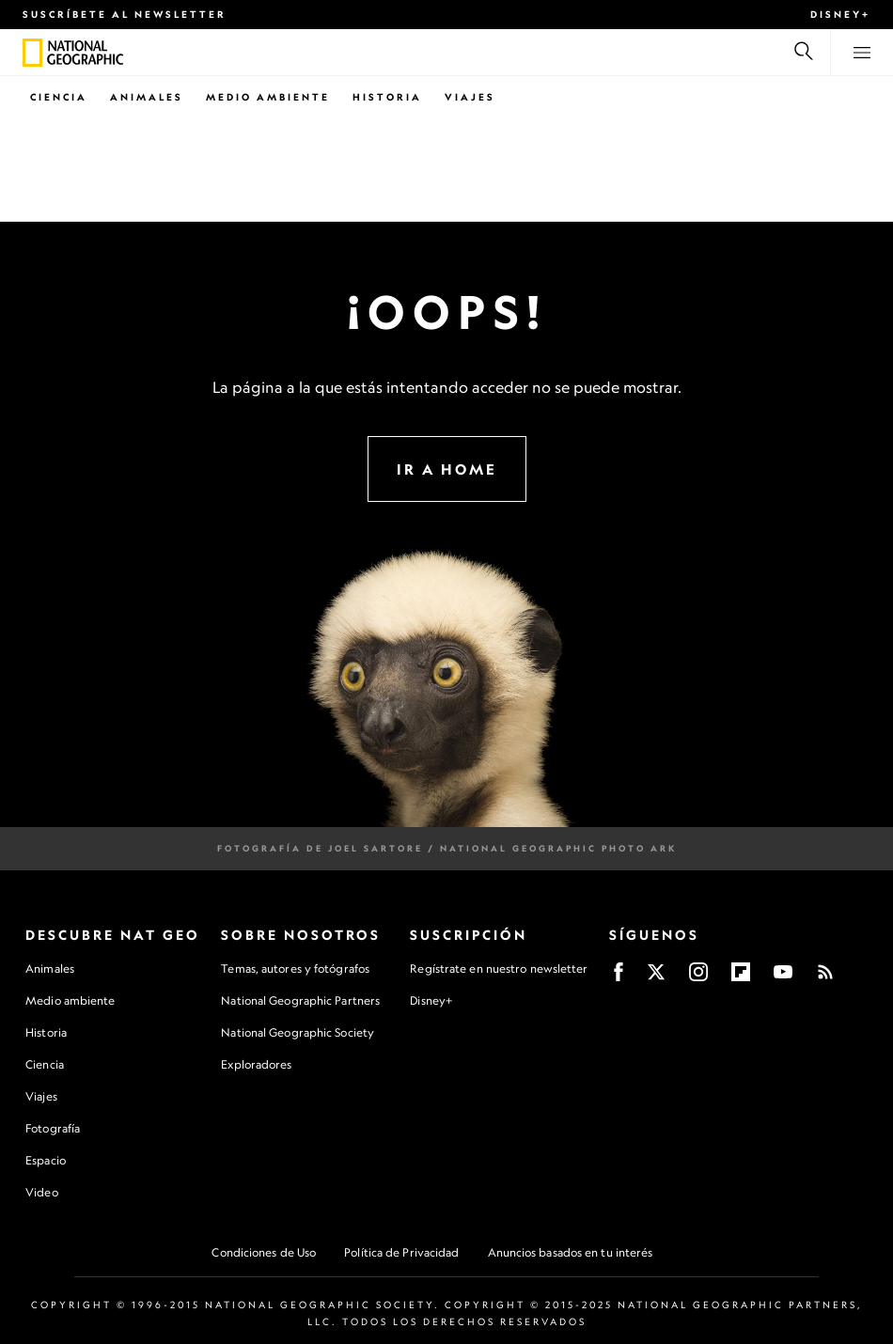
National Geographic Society (297, 1032)
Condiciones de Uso (264, 1252)
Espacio (45, 1160)
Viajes (470, 96)
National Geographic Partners (300, 1000)
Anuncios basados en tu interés (570, 1252)
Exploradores (256, 1064)
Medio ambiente (70, 1000)
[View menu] (862, 52)
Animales (146, 96)
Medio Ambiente (268, 96)
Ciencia (58, 96)
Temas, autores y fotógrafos (295, 968)
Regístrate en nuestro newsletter (499, 969)
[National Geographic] (32, 53)
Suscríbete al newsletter (125, 14)
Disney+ (840, 14)
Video (41, 1192)
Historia (387, 96)
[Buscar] (803, 52)
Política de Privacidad (401, 1252)
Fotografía (52, 1128)
